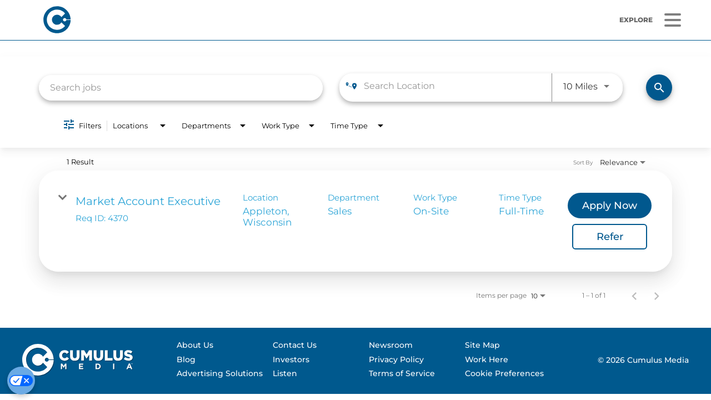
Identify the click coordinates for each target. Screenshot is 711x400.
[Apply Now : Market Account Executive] (610, 205)
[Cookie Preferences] (21, 380)
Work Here (486, 359)
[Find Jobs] (659, 87)
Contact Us (295, 345)
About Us (195, 345)
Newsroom (391, 345)
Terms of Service (402, 373)
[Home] (204, 20)
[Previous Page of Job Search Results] (634, 295)
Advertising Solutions (220, 373)
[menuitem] (220, 345)
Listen (285, 373)
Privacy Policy (396, 359)
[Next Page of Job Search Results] (656, 295)
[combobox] (181, 87)
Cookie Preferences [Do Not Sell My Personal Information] (504, 373)
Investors (291, 359)
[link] (355, 221)
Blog (186, 359)
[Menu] (672, 20)
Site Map (482, 345)
